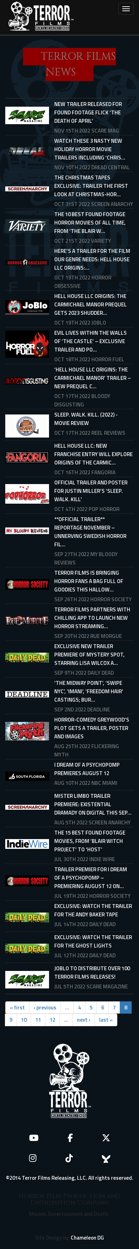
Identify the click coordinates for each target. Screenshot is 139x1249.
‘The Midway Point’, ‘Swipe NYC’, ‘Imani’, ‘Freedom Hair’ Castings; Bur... (88, 691)
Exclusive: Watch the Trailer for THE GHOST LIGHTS (93, 941)
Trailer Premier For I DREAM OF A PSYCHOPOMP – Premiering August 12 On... (90, 877)
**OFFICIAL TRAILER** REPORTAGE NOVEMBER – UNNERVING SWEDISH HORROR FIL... (90, 531)
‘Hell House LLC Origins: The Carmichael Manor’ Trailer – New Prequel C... (92, 378)
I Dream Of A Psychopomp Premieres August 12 (87, 769)
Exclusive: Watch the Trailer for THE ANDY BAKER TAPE (93, 910)
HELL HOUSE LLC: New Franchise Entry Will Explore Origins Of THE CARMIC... (93, 454)
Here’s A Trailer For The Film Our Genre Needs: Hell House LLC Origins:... (92, 259)
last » (106, 1020)
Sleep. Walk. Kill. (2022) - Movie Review (86, 419)
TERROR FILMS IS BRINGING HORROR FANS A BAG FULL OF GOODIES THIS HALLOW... (88, 581)
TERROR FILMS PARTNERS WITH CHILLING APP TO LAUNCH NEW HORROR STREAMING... (92, 617)
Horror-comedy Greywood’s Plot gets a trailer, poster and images (91, 728)
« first (17, 1007)
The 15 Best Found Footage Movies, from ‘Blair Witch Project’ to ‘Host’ (89, 841)
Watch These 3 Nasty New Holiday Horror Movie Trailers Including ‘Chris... (89, 149)
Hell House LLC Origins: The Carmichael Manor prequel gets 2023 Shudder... (90, 304)
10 (24, 1020)
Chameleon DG (87, 1238)
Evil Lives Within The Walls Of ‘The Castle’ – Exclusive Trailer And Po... (90, 341)
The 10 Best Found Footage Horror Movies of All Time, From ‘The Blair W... (90, 222)
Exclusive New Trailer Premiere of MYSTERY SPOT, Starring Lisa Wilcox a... (89, 654)
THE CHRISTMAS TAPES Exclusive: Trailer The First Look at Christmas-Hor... (91, 185)
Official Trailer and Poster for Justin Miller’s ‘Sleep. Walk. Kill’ (90, 490)
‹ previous (45, 1007)
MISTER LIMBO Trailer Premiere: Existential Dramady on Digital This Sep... (93, 804)
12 (52, 1020)
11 (38, 1020)
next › (83, 1020)
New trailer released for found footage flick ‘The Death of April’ (88, 112)
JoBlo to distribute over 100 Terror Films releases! (92, 972)
